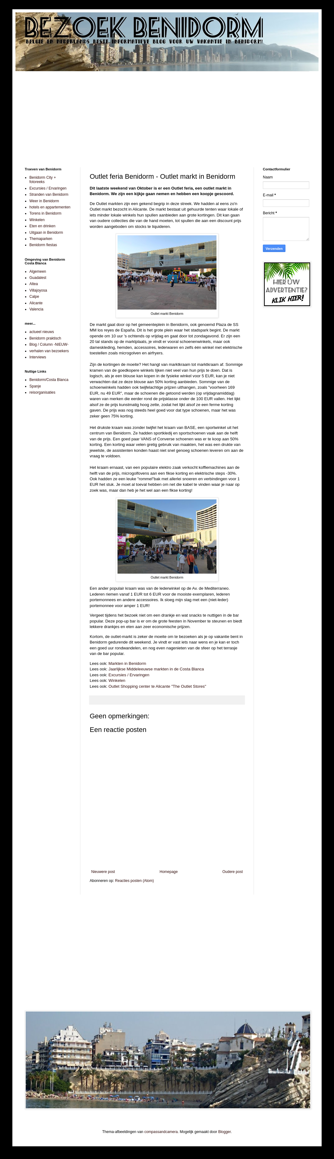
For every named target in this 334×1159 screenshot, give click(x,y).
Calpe (34, 296)
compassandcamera (161, 1132)
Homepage (169, 872)
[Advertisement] (167, 114)
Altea (33, 284)
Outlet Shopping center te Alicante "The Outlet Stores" (157, 686)
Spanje (35, 386)
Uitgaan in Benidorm (46, 232)
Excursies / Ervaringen (129, 675)
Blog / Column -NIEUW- (48, 344)
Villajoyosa (38, 290)
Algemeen (37, 271)
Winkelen (117, 680)
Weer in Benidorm (44, 201)
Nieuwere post (103, 872)
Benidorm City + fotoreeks (42, 179)
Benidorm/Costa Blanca (48, 380)
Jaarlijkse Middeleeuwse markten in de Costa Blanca (156, 669)
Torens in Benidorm (45, 213)
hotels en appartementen (50, 207)
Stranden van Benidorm (48, 194)
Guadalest (37, 278)
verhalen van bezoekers (49, 351)
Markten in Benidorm (127, 663)
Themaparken (40, 239)
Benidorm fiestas (43, 245)
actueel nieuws (41, 332)
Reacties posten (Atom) (134, 881)
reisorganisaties (42, 392)
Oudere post (232, 872)
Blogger (224, 1132)
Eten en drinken (42, 226)
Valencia (36, 309)
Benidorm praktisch (45, 338)
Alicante (36, 303)
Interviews (37, 357)
